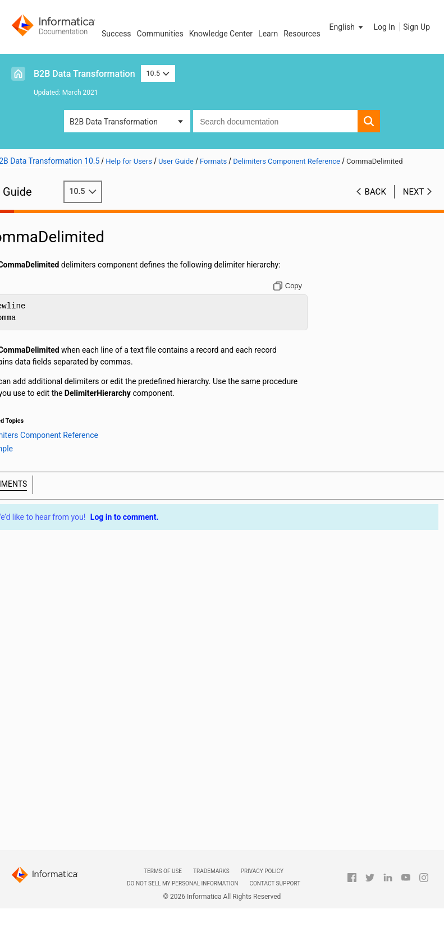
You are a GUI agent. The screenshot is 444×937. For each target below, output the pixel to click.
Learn (268, 33)
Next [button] (413, 203)
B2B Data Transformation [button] (114, 121)
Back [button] (375, 203)
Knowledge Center (221, 33)
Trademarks (211, 871)
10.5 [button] (158, 73)
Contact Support (274, 883)
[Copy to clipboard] (296, 297)
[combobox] (275, 121)
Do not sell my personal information (182, 883)
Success (116, 33)
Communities (160, 33)
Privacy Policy (262, 871)
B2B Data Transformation (84, 73)
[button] (347, 27)
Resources (302, 33)
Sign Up (416, 26)
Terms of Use (163, 871)
